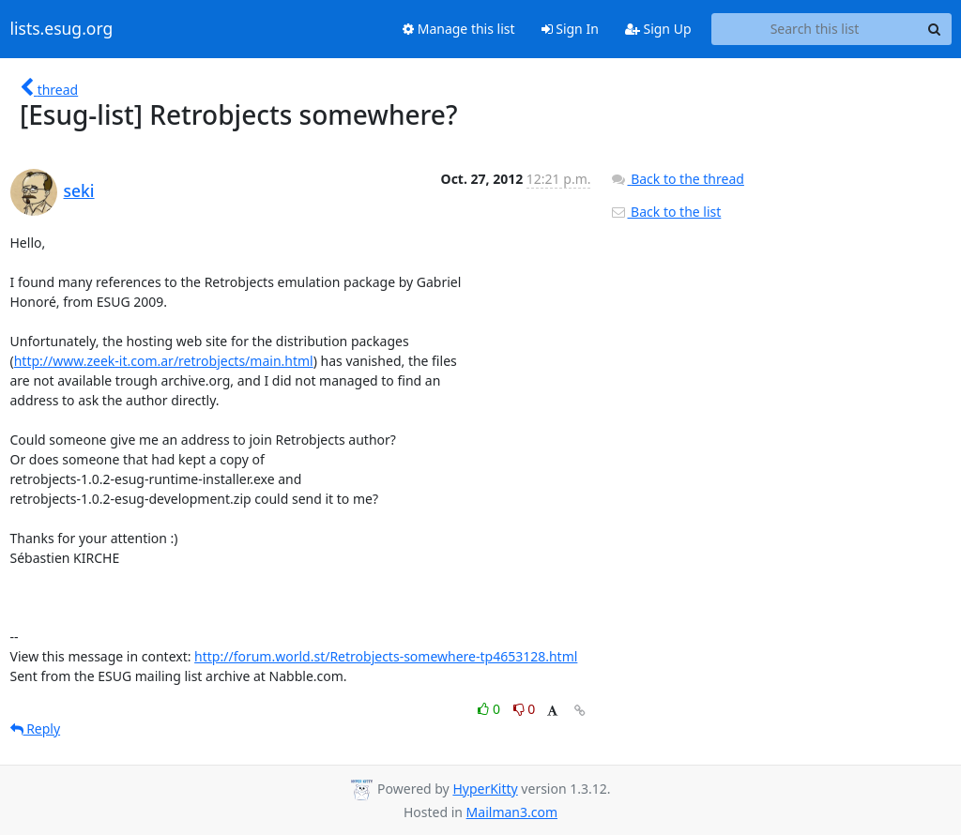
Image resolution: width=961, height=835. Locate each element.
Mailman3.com (511, 812)
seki (79, 190)
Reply (35, 728)
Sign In (570, 29)
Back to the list (665, 211)
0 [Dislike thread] (524, 709)
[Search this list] (815, 29)
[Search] (935, 29)
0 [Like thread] (490, 709)
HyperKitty (484, 788)
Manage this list (459, 29)
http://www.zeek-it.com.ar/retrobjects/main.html (163, 361)
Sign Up (658, 29)
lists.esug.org (62, 29)
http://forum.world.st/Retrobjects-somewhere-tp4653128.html (385, 656)
